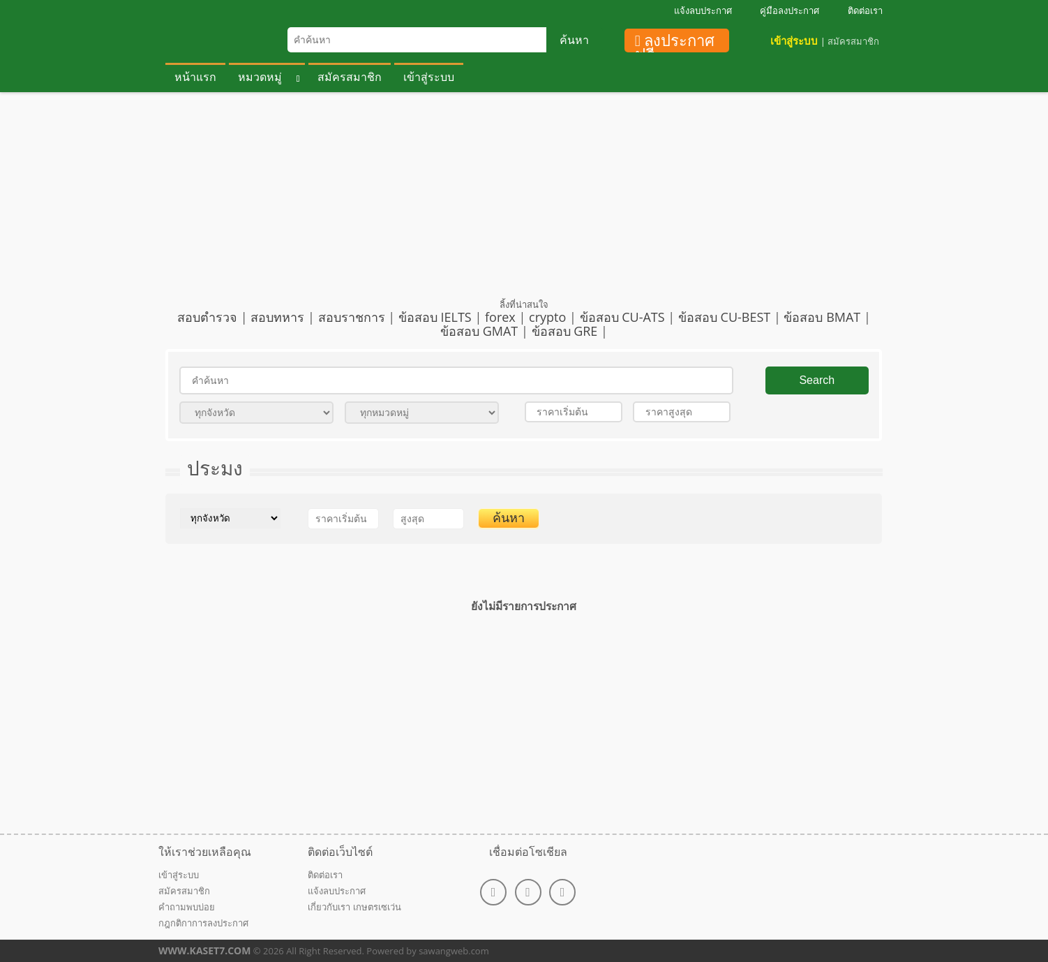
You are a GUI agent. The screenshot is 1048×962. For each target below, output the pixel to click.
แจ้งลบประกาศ (703, 10)
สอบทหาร (277, 317)
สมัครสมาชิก (853, 41)
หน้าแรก (195, 76)
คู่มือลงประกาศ (789, 10)
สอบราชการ (351, 317)
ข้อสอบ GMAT (479, 331)
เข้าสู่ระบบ (794, 40)
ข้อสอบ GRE (565, 331)
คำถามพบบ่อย (186, 907)
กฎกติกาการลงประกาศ (203, 923)
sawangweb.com (453, 951)
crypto (547, 317)
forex (500, 317)
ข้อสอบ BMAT (822, 317)
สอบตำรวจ (207, 317)
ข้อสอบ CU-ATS (622, 317)
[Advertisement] (523, 200)
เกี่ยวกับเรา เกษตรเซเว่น (354, 907)
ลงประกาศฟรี (675, 42)
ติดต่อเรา (865, 10)
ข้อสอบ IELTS (435, 317)
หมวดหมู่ (260, 76)
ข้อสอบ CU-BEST (724, 317)
